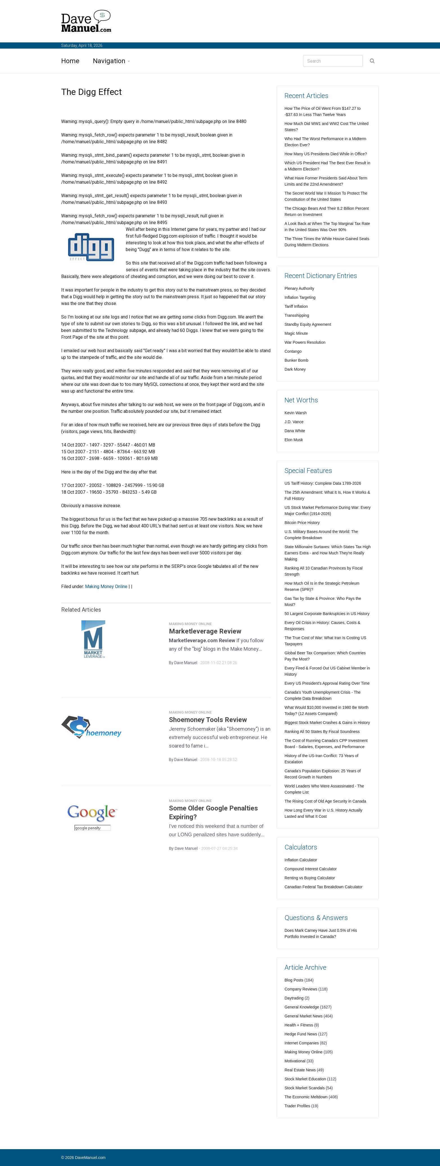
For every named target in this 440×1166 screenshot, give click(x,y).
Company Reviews (301, 989)
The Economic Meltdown (306, 1097)
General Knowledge (302, 1007)
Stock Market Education (305, 1079)
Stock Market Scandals (305, 1088)
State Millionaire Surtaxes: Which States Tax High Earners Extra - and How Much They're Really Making (328, 553)
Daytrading (294, 998)
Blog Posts (294, 980)
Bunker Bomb (296, 360)
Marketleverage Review (205, 634)
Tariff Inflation (296, 306)
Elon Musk (294, 440)
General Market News (303, 1016)
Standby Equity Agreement (308, 324)
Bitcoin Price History (302, 522)
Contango (293, 351)
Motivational (295, 1061)
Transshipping (297, 315)
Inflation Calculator (301, 860)
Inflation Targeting (300, 297)
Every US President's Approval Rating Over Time (327, 683)
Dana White (295, 431)
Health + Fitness (299, 1025)
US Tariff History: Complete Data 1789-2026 (323, 483)
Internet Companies (302, 1043)
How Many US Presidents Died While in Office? (326, 154)
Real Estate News (300, 1070)
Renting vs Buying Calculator (310, 878)
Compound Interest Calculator (311, 869)
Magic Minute (296, 333)
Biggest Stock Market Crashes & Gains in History (327, 722)
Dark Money (295, 369)
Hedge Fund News (301, 1034)
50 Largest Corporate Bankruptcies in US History (327, 613)
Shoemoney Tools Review (208, 722)
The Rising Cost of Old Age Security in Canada (325, 801)
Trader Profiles (297, 1106)
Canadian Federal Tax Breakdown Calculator (324, 887)
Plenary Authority (299, 288)
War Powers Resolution (305, 342)
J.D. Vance (294, 422)
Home (70, 61)
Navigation (109, 61)
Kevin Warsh (296, 413)
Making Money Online (106, 586)
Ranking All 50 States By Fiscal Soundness (322, 731)
